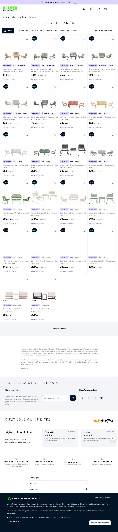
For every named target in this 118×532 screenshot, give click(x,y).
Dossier (37, 30)
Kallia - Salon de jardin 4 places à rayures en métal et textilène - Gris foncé (71, 71)
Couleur (23, 30)
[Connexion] (91, 9)
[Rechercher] (84, 9)
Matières (52, 30)
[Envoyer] (73, 398)
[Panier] (105, 8)
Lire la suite (24, 368)
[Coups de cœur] (98, 8)
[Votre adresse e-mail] (55, 398)
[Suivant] (113, 438)
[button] (59, 30)
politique (62, 517)
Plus (75, 31)
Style (65, 30)
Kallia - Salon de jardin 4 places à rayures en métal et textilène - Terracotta (13, 71)
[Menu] (112, 8)
